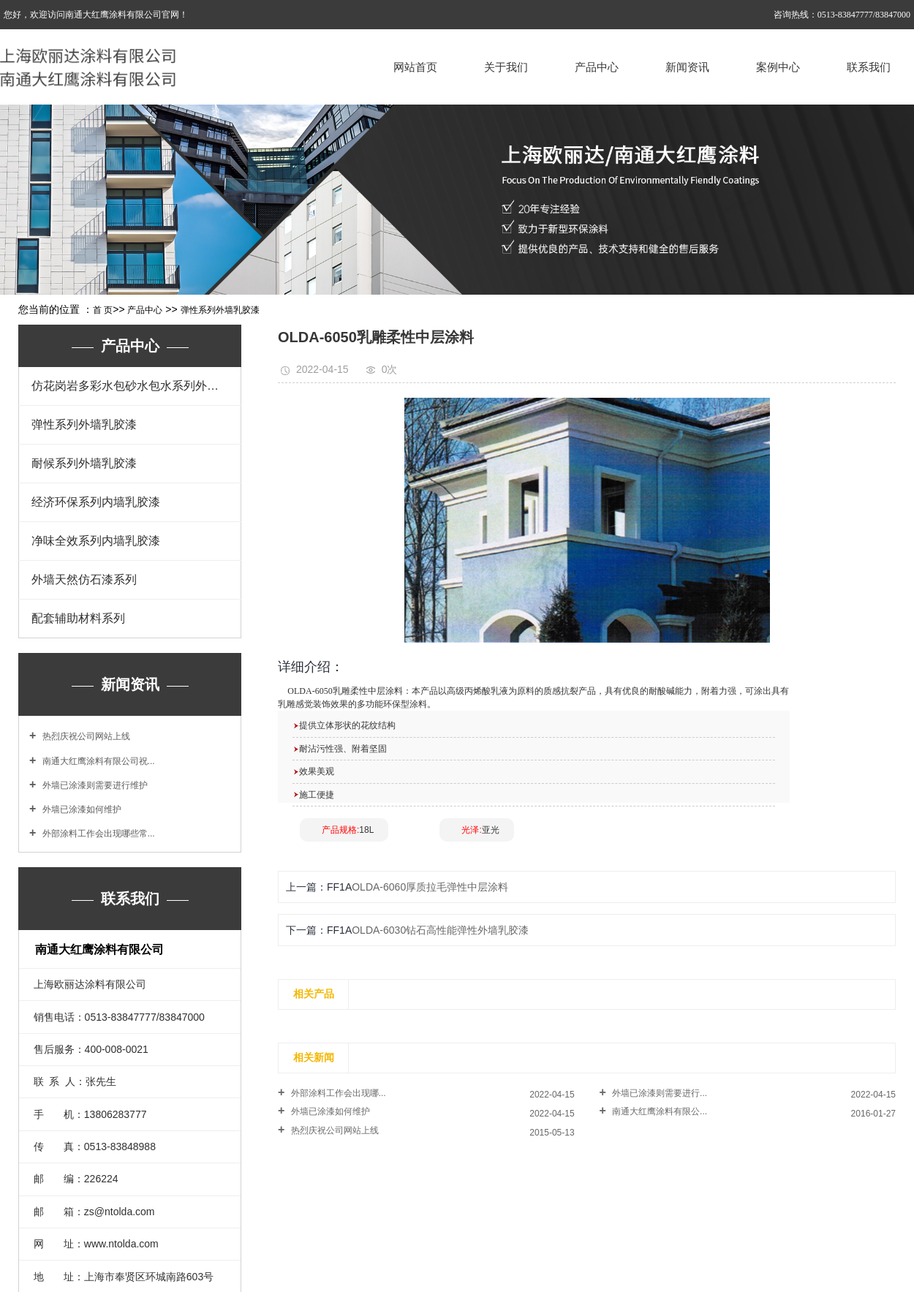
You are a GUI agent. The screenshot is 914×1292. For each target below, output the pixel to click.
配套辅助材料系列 (78, 618)
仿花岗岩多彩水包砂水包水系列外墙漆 (130, 385)
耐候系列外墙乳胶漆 (84, 463)
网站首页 (415, 67)
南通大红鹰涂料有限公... (658, 1111)
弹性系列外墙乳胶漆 (220, 310)
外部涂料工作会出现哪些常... (96, 833)
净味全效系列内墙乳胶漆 (95, 540)
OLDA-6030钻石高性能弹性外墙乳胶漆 (440, 930)
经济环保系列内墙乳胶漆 (95, 502)
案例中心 (778, 67)
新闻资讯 (687, 67)
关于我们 (506, 67)
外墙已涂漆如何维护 (80, 809)
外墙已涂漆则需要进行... (658, 1093)
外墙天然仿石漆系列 (84, 579)
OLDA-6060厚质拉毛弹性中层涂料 (430, 887)
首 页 (103, 310)
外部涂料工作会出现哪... (336, 1093)
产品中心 (597, 67)
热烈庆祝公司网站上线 (84, 736)
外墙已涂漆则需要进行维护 (93, 785)
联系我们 (869, 67)
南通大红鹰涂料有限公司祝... (96, 761)
